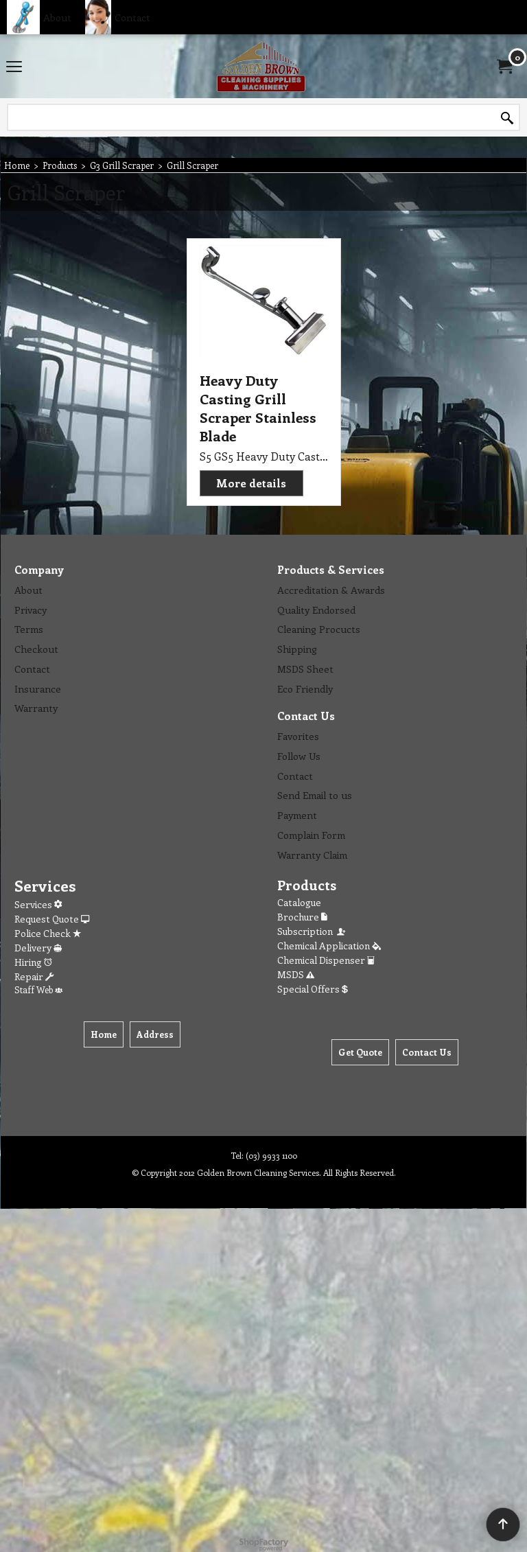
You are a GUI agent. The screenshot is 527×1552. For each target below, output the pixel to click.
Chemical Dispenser (326, 959)
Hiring (33, 962)
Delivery (38, 947)
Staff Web (38, 989)
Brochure (302, 916)
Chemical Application (329, 945)
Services (38, 904)
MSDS (295, 974)
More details (251, 483)
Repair (34, 976)
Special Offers (312, 988)
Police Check (47, 933)
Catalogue (299, 902)
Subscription (312, 931)
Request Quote (51, 918)
